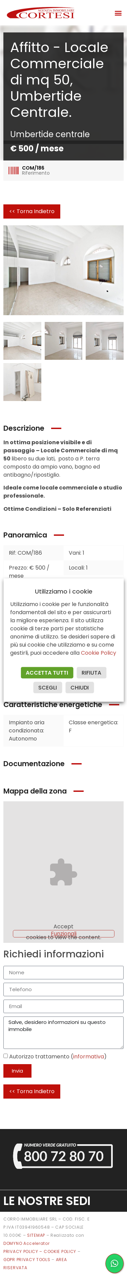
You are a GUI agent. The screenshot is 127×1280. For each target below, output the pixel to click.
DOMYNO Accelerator (26, 1243)
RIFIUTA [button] (91, 673)
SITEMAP (36, 1235)
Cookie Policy (98, 653)
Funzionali (64, 933)
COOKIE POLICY (61, 1251)
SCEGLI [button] (47, 688)
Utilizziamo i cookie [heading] (63, 591)
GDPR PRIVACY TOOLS (26, 1259)
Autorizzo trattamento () (58, 1056)
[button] (118, 12)
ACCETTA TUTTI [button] (47, 673)
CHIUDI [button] (79, 688)
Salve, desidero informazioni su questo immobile (63, 1033)
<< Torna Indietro (32, 211)
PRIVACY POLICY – (23, 1251)
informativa (88, 1056)
